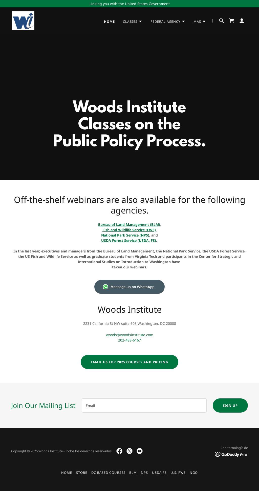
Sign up (230, 405)
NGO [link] (194, 472)
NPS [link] (144, 472)
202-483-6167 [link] (129, 340)
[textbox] (144, 405)
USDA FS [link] (159, 472)
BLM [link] (133, 472)
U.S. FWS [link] (177, 472)
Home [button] (66, 472)
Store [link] (81, 472)
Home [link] (109, 21)
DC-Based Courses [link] (108, 472)
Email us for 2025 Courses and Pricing (129, 362)
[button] (132, 21)
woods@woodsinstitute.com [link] (129, 334)
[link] (23, 20)
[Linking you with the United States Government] (129, 3)
